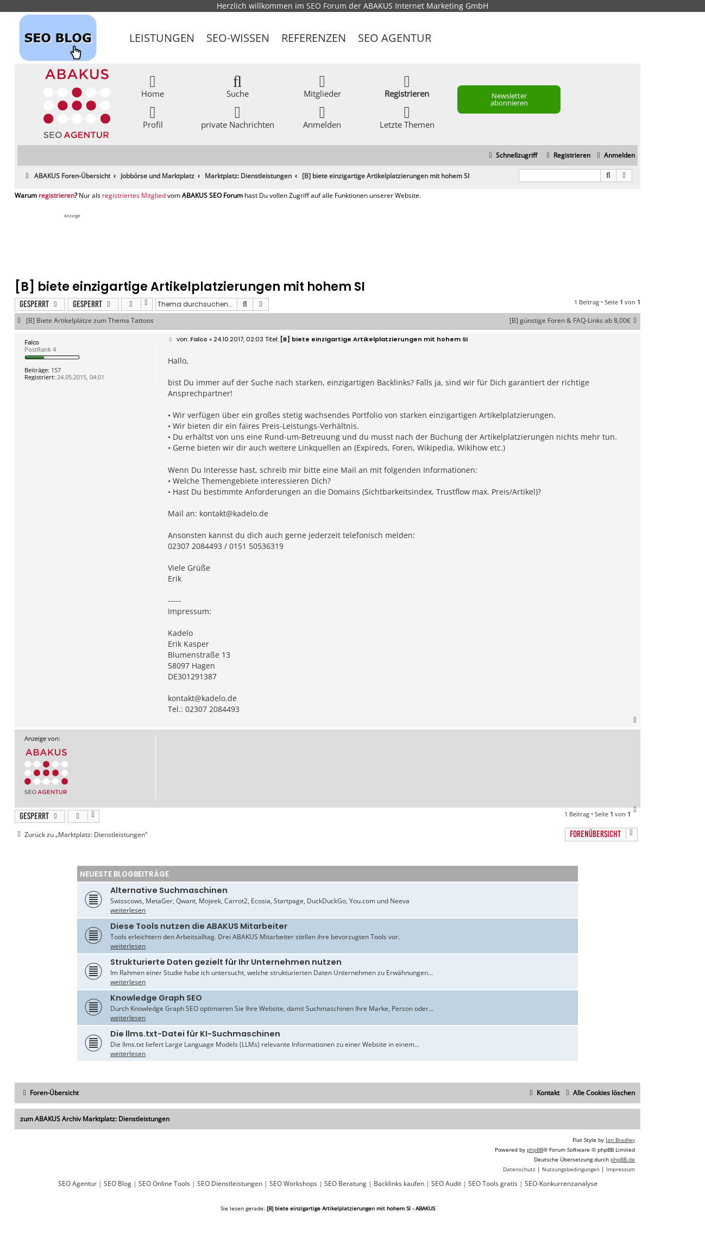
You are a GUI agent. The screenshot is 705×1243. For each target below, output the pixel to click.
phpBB (535, 1149)
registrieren (56, 195)
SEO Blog (117, 1183)
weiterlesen (128, 910)
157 (56, 369)
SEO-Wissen (237, 37)
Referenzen (313, 37)
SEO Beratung (345, 1183)
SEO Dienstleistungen (229, 1183)
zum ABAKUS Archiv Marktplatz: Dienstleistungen (94, 1118)
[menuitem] (614, 155)
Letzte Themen (407, 116)
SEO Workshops (293, 1183)
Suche (237, 85)
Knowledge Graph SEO (156, 997)
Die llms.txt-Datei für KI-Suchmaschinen (195, 1033)
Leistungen (161, 37)
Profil (153, 116)
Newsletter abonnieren (509, 99)
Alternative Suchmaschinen (169, 890)
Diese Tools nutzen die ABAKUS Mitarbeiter (198, 926)
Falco (31, 342)
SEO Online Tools (164, 1183)
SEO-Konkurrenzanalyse (561, 1183)
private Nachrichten (237, 116)
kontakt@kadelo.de (233, 513)
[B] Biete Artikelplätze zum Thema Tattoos (90, 320)
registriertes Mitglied (134, 195)
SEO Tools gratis (493, 1183)
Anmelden (322, 116)
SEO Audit (446, 1183)
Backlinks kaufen (399, 1183)
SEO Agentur (394, 37)
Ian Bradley (620, 1140)
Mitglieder (322, 85)
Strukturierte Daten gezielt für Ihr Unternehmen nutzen (226, 962)
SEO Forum (326, 6)
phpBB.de (622, 1159)
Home (152, 85)
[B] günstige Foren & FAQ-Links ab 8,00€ (574, 320)
